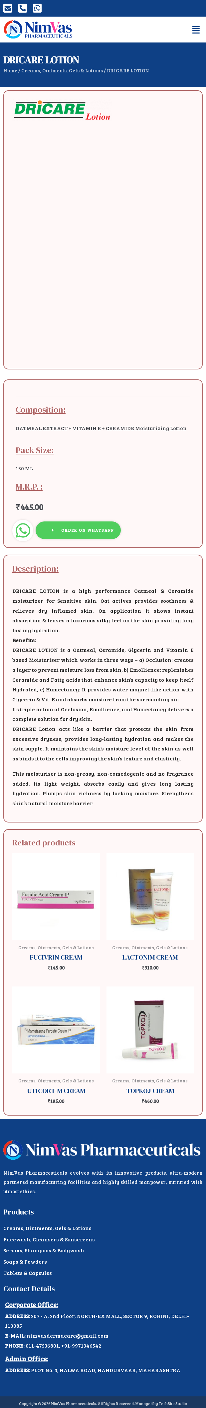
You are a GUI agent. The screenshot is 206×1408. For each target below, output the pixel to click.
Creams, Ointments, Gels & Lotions (62, 70)
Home (10, 70)
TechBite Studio (173, 1403)
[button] (196, 30)
